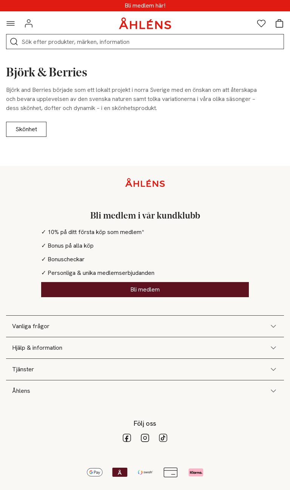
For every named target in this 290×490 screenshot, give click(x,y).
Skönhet (26, 129)
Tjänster (145, 369)
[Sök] (14, 41)
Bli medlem (145, 289)
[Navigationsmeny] (10, 23)
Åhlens (145, 390)
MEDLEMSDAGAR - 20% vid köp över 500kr (145, 5)
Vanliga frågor (145, 326)
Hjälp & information (145, 347)
